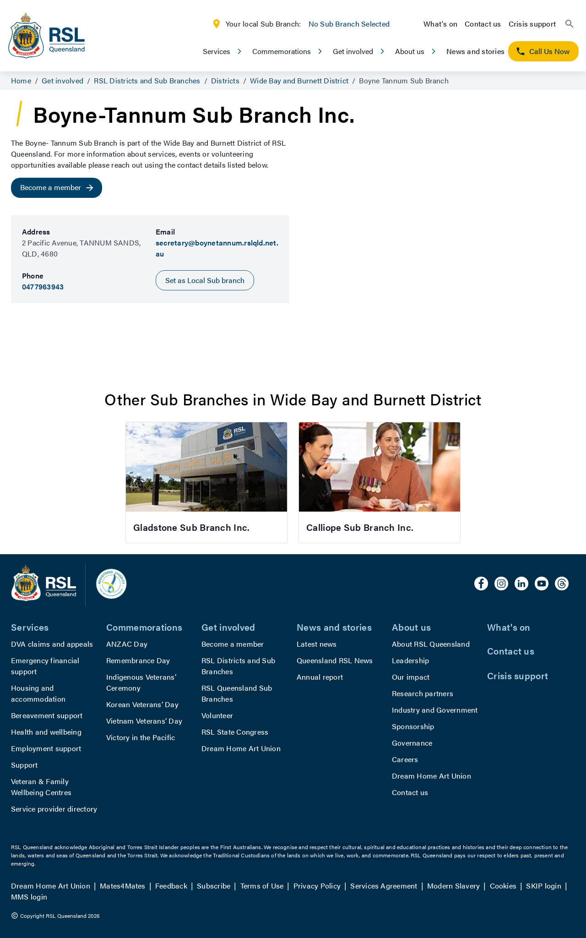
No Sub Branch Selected (349, 23)
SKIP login (543, 885)
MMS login (29, 896)
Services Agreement (383, 885)
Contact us (483, 23)
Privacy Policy (317, 885)
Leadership (410, 660)
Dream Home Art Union (241, 748)
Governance (412, 742)
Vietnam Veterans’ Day (144, 720)
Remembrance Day (138, 660)
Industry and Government (435, 709)
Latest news (317, 643)
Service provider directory (54, 808)
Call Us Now (542, 51)
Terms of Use (262, 885)
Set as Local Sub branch (204, 280)
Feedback (171, 885)
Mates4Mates (123, 885)
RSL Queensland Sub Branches (236, 693)
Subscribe (213, 885)
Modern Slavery (453, 885)
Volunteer (217, 715)
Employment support (46, 748)
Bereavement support (47, 715)
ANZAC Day (126, 643)
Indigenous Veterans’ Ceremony (141, 682)
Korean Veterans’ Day (142, 704)
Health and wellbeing (46, 731)
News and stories (475, 51)
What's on (440, 23)
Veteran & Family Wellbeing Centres (41, 786)
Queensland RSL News (335, 660)
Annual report (320, 676)
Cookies (503, 885)
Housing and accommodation (38, 693)
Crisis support (532, 23)
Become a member (232, 643)
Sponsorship (413, 726)
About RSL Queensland (431, 643)
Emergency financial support (45, 665)
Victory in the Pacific (140, 737)
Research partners (422, 693)
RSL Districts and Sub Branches (238, 665)
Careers (405, 759)
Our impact (410, 676)
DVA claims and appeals (52, 643)
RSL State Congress (234, 731)
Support (24, 764)
